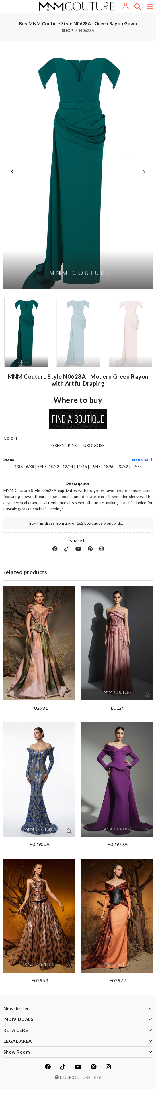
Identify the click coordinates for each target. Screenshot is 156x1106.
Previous (12, 172)
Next (144, 172)
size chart (142, 459)
